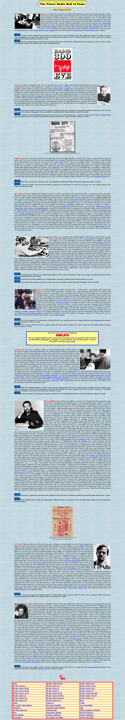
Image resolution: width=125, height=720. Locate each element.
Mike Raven (106, 410)
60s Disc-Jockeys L (52, 691)
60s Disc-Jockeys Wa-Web (88, 693)
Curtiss (20, 544)
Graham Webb (77, 389)
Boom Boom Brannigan (74, 560)
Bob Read (101, 379)
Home (15, 683)
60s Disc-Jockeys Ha (20, 700)
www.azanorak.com (96, 320)
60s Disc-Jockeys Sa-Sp (87, 686)
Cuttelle (35, 604)
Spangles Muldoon (42, 208)
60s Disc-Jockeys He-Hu (54, 683)
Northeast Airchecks (101, 176)
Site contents (17, 717)
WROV (82, 546)
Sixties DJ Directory (86, 712)
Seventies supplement (53, 715)
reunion (81, 313)
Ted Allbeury (73, 568)
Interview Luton (44, 228)
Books (82, 700)
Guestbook (16, 708)
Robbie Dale (66, 206)
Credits (82, 703)
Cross (42, 289)
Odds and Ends (51, 710)
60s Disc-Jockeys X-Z (87, 698)
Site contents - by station (54, 717)
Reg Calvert (78, 638)
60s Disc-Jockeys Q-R (87, 683)
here (95, 96)
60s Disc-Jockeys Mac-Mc (55, 698)
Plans (15, 712)
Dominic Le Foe (19, 472)
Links (81, 708)
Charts (15, 703)
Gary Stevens (60, 160)
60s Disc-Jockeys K (52, 688)
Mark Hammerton (81, 439)
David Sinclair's (90, 30)
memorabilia (18, 588)
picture (54, 27)
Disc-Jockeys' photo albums (22, 705)
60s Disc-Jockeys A (19, 686)
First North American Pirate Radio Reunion (53, 377)
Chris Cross (41, 668)
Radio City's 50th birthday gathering (31, 313)
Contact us (50, 703)
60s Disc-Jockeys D (19, 696)
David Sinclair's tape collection (44, 30)
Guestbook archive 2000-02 (55, 708)
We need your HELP (87, 717)
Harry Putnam (78, 588)
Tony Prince (51, 389)
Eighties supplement (86, 715)
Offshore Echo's (106, 115)
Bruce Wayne (42, 562)
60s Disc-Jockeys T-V (87, 691)
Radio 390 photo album (92, 27)
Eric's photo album (58, 315)
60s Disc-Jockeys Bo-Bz (21, 691)
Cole (48, 14)
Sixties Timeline (18, 715)
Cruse (22, 349)
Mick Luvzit (105, 387)
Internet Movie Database (62, 89)
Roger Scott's (78, 30)
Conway (20, 85)
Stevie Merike (28, 208)
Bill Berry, (74, 557)
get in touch (71, 341)
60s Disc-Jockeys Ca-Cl (21, 693)
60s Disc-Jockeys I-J (53, 686)
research (100, 242)
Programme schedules (53, 712)
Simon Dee (35, 112)
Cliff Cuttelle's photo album (31, 662)
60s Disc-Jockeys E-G (20, 698)
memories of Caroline (51, 380)
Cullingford (52, 401)
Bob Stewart (39, 393)
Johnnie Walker (101, 206)
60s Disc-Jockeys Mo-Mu (54, 696)
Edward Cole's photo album (98, 455)
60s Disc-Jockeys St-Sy (87, 688)
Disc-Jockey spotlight (53, 705)
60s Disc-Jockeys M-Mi (54, 693)
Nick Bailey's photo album (61, 379)
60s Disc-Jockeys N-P (53, 700)
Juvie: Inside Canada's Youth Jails (47, 375)
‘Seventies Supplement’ (26, 213)
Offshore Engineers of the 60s (90, 710)
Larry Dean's (88, 238)
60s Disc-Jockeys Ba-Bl (21, 688)
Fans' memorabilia (86, 705)
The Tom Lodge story (20, 710)
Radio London (100, 226)
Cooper (21, 158)
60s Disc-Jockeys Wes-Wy (88, 696)
